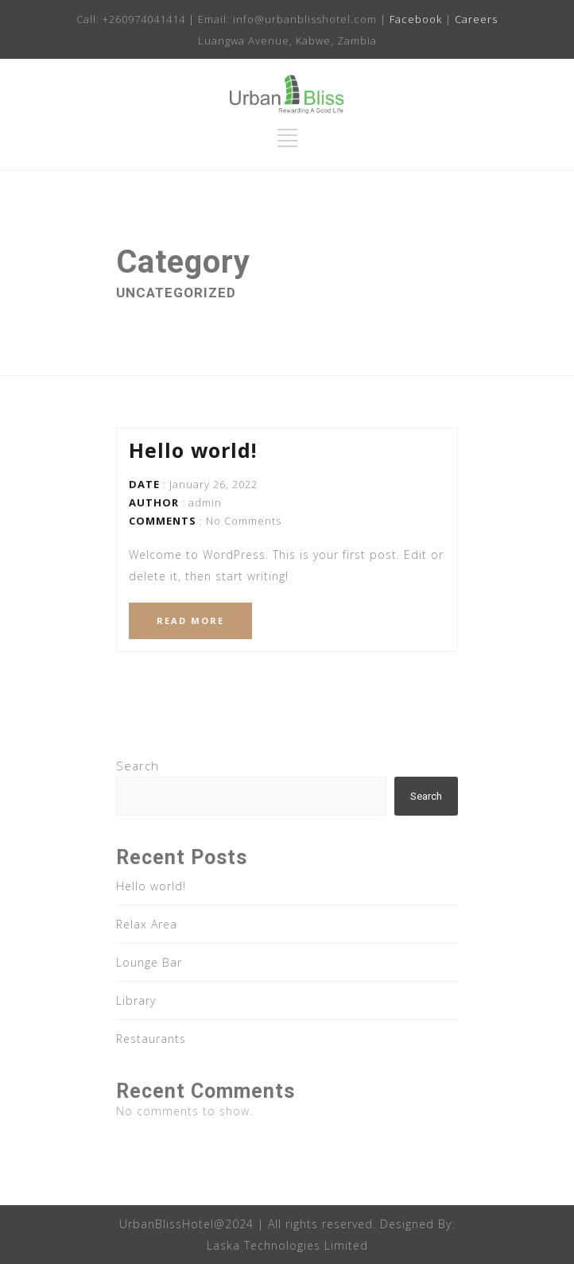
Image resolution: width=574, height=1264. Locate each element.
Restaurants (151, 1038)
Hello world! (193, 449)
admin (205, 502)
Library (136, 1000)
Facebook (416, 19)
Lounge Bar (149, 962)
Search (137, 766)
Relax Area (146, 924)
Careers (476, 19)
